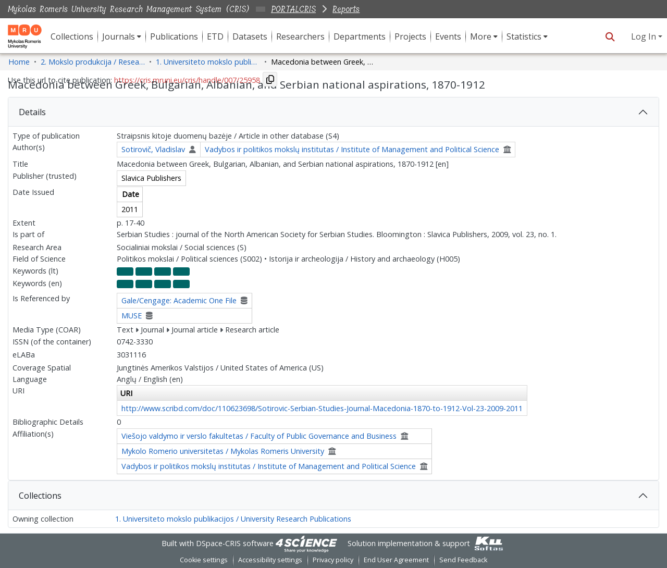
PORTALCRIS (293, 9)
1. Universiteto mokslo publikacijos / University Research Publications (233, 519)
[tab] (333, 112)
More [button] (480, 36)
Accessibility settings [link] (270, 559)
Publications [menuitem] (174, 36)
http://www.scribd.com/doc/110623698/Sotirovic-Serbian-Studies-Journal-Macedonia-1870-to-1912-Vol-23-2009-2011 (322, 408)
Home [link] (19, 62)
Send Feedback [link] (463, 559)
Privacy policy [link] (333, 559)
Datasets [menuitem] (249, 36)
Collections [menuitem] (72, 36)
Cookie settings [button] (204, 559)
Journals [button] (118, 36)
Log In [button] (644, 36)
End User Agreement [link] (396, 559)
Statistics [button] (524, 36)
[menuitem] (121, 36)
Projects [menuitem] (410, 36)
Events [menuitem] (448, 36)
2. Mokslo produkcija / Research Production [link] (93, 62)
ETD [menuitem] (215, 36)
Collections (40, 495)
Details (32, 112)
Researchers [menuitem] (300, 36)
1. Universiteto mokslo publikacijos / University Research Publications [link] (208, 62)
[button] (609, 36)
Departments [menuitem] (360, 36)
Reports (346, 9)
